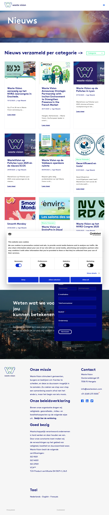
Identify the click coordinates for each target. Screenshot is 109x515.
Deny (23, 280)
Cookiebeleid (61, 510)
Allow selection (54, 280)
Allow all (85, 280)
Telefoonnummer (65, 303)
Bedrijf (62, 312)
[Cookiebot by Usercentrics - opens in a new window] (91, 234)
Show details (92, 273)
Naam (61, 284)
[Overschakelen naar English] (45, 497)
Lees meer (11, 115)
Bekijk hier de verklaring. (45, 418)
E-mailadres (64, 294)
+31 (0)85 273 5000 (89, 394)
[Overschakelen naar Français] (54, 497)
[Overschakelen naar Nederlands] (35, 497)
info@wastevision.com (91, 389)
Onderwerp (63, 321)
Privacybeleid (11, 510)
